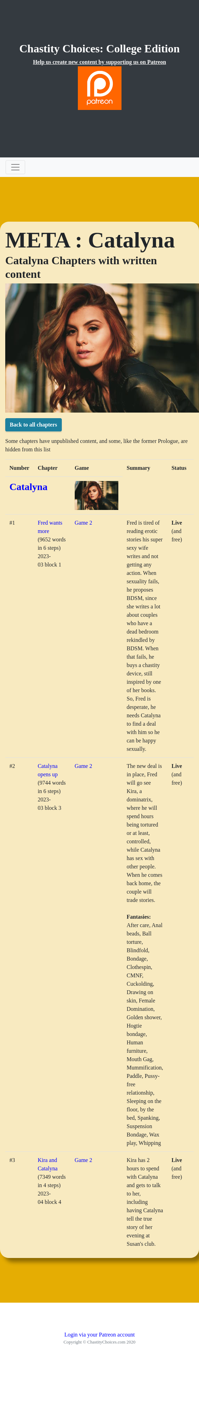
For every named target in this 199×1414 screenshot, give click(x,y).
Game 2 (83, 523)
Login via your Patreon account (99, 1335)
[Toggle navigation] (15, 167)
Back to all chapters (33, 425)
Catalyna (28, 486)
